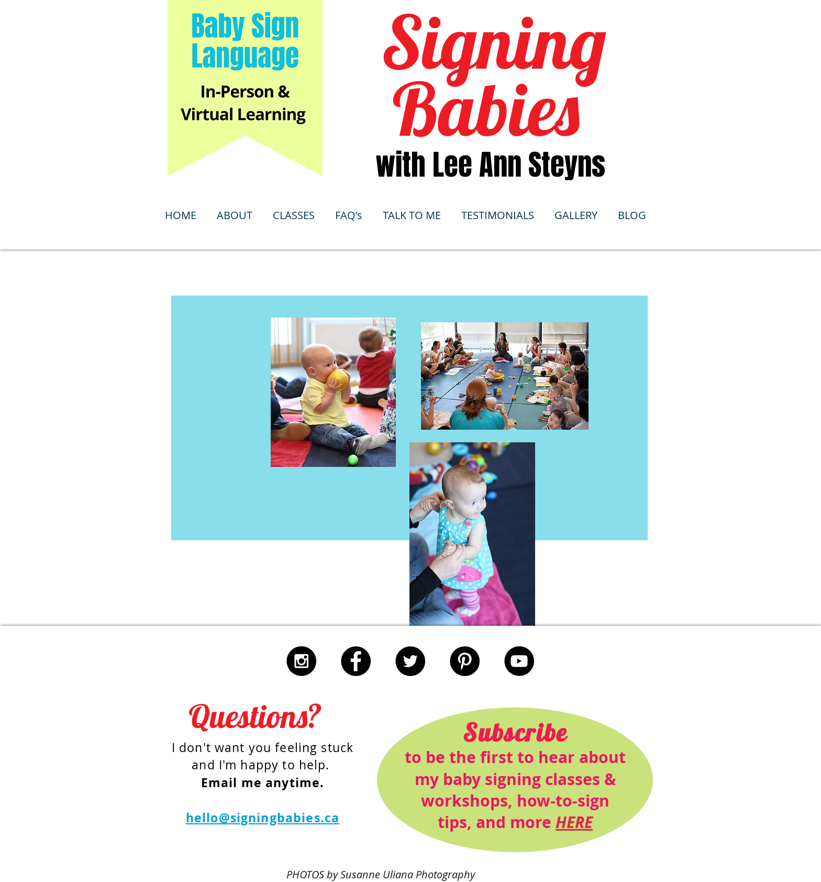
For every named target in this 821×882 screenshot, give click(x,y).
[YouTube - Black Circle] (519, 661)
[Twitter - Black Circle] (410, 661)
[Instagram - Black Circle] (301, 661)
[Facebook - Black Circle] (356, 661)
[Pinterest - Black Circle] (465, 661)
